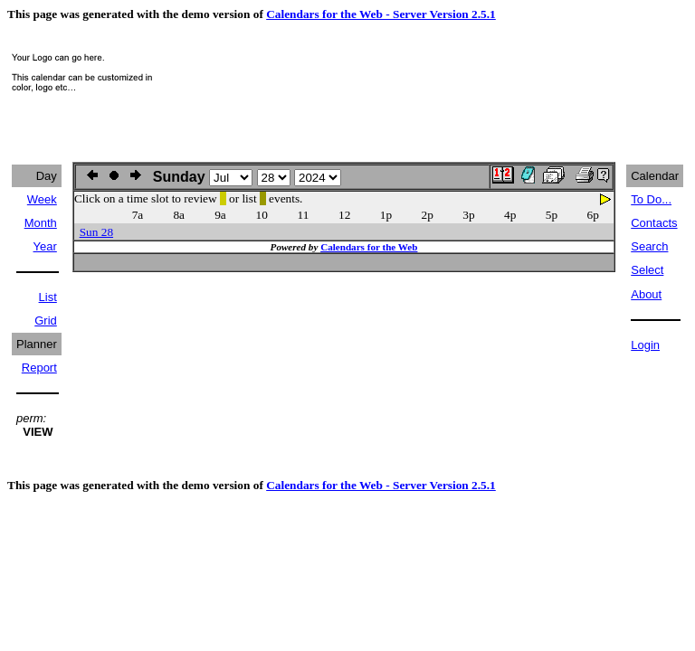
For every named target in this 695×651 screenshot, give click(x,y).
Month (40, 223)
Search (649, 246)
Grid (45, 320)
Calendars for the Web (368, 246)
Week (42, 199)
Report (39, 367)
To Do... (651, 199)
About (646, 294)
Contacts (654, 223)
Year (45, 246)
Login (645, 345)
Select (647, 270)
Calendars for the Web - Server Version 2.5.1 (381, 14)
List (48, 297)
